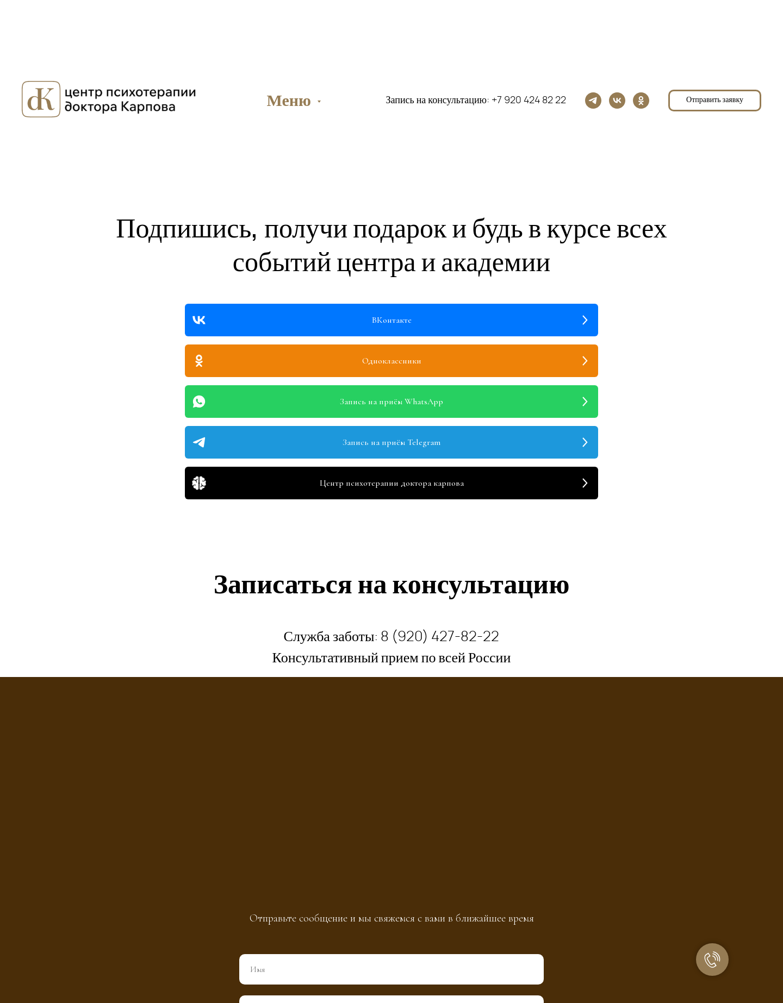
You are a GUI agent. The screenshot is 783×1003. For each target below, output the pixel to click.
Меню (290, 101)
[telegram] (593, 100)
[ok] (641, 100)
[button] (714, 100)
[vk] (617, 100)
